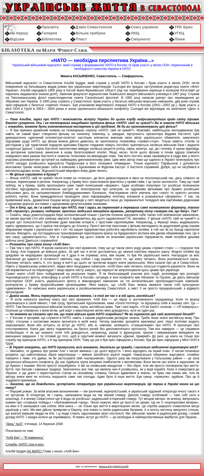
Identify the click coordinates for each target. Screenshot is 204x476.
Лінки (177, 39)
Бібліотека (49, 39)
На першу (16, 33)
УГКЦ (176, 33)
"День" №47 (14, 424)
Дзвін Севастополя (91, 27)
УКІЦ (132, 33)
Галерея (46, 33)
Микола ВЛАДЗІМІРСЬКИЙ (113, 466)
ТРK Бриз (180, 27)
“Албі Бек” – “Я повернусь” (25, 437)
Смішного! (137, 39)
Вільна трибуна (87, 33)
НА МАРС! (35, 451)
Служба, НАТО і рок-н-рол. (25, 444)
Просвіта (47, 27)
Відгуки (14, 39)
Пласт (78, 39)
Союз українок (141, 27)
